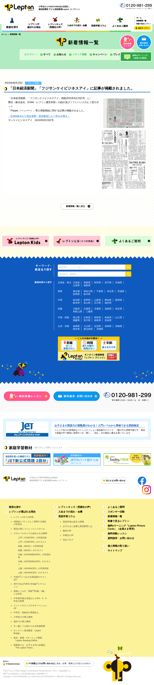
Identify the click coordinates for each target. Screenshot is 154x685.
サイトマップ (115, 550)
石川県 (97, 302)
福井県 (108, 302)
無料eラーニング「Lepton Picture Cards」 (126, 527)
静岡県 (118, 300)
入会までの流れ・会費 (70, 511)
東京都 (76, 291)
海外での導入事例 (22, 621)
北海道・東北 (64, 282)
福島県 (87, 285)
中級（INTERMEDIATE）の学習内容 (34, 555)
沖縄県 (99, 329)
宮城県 (118, 282)
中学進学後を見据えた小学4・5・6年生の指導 (30, 599)
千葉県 (99, 291)
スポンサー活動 (116, 511)
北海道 (76, 282)
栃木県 (87, 294)
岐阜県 (76, 302)
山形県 (76, 285)
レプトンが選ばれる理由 (22, 511)
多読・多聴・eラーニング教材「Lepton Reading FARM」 (28, 639)
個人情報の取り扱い (118, 546)
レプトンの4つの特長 (24, 517)
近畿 (60, 308)
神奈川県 (88, 291)
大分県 (87, 326)
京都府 (97, 308)
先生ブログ (68, 540)
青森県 (87, 282)
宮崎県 (118, 326)
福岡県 (76, 326)
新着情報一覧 (115, 516)
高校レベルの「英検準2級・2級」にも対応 (30, 592)
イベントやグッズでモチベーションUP (30, 606)
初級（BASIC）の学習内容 (30, 546)
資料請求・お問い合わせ (121, 538)
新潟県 (76, 300)
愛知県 (108, 300)
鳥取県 (97, 317)
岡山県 (76, 317)
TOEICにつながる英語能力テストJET (30, 578)
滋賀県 (108, 308)
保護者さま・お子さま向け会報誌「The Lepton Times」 (29, 646)
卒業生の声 (68, 535)
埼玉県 (110, 291)
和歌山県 (77, 311)
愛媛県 (76, 320)
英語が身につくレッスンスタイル (29, 529)
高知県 (108, 320)
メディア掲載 (79, 54)
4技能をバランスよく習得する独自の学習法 (30, 522)
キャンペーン (100, 54)
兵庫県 (87, 308)
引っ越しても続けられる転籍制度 (29, 626)
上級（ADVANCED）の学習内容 (33, 568)
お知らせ (61, 54)
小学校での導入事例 (23, 617)
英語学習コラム (66, 516)
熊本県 (76, 329)
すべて (47, 54)
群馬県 (76, 294)
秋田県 (97, 282)
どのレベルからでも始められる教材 (30, 533)
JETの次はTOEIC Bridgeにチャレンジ (30, 585)
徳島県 (97, 320)
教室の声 (67, 531)
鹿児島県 (88, 329)
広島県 (87, 317)
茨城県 (120, 291)
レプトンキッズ (75, 507)
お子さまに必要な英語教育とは (77, 526)
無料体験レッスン (117, 533)
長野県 (87, 300)
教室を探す (15, 507)
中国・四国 (63, 317)
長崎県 (108, 326)
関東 (60, 291)
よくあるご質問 (116, 507)
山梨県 (97, 300)
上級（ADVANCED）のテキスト (33, 572)
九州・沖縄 (63, 326)
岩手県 (108, 282)
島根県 (108, 317)
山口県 (118, 317)
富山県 (87, 302)
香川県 (87, 320)
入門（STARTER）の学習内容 (32, 537)
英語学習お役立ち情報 (73, 521)
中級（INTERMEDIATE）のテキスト (34, 562)
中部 (60, 300)
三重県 (89, 311)
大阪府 (76, 308)
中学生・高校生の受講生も (26, 612)
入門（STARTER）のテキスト (32, 542)
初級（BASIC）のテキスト (30, 550)
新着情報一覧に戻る (75, 206)
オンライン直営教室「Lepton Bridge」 (27, 631)
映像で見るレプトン (118, 521)
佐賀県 (97, 326)
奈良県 (118, 308)
